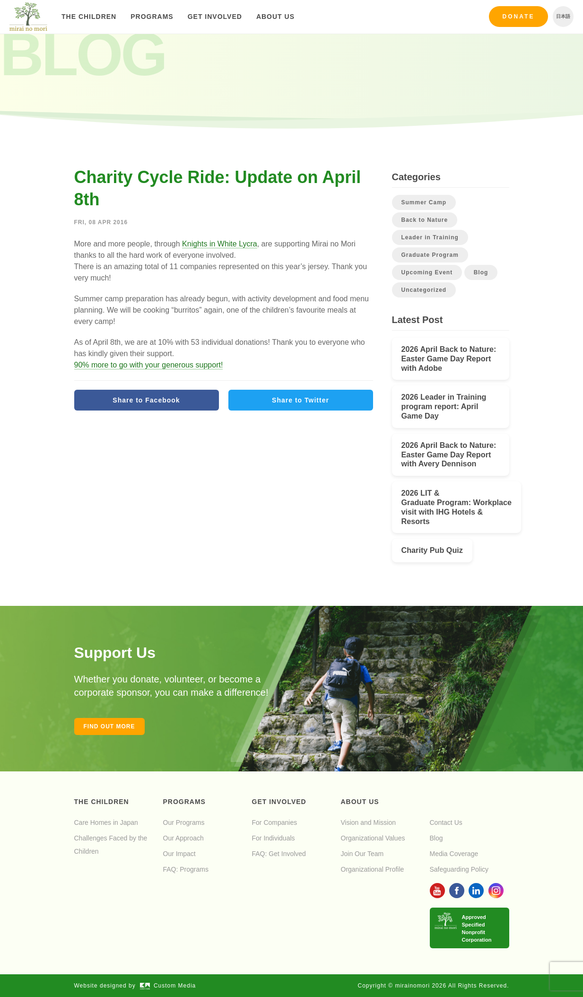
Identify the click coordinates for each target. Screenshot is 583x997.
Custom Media (168, 985)
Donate (519, 16)
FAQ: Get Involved (279, 853)
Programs (152, 16)
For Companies (274, 822)
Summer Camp (424, 202)
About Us (275, 16)
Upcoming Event (427, 272)
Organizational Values (373, 838)
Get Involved (215, 16)
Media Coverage (454, 853)
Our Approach (183, 838)
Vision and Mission (368, 822)
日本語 (563, 16)
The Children (88, 16)
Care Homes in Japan (106, 822)
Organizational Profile (372, 869)
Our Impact (179, 853)
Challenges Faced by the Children (111, 844)
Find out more (109, 726)
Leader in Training (430, 237)
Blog (481, 272)
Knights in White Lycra (219, 244)
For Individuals (273, 838)
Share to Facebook (146, 400)
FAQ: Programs (186, 869)
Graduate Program (430, 255)
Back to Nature (424, 220)
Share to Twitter (300, 400)
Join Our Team (362, 853)
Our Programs (184, 822)
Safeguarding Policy (459, 869)
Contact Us (446, 822)
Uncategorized (424, 290)
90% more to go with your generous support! (148, 365)
